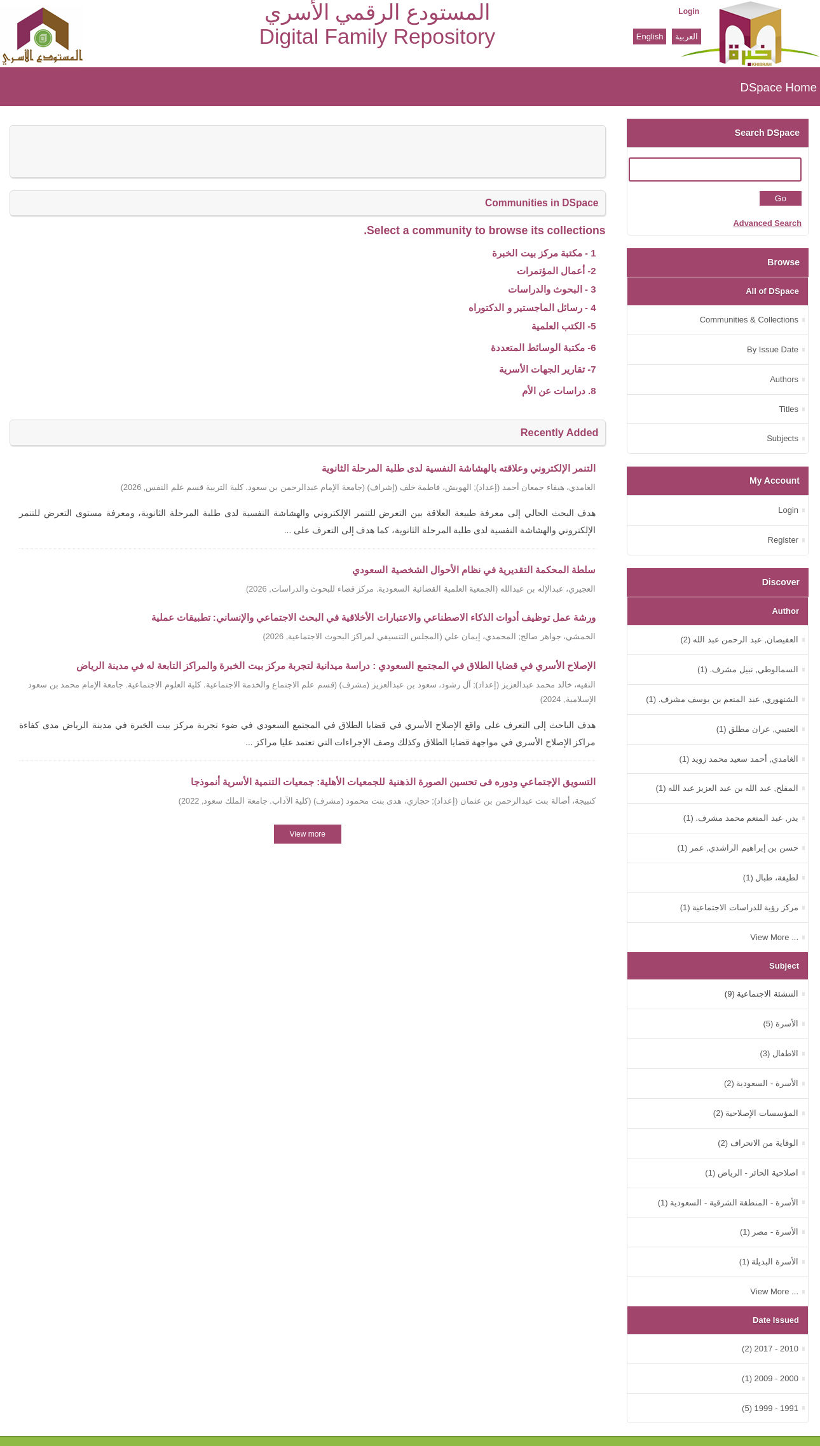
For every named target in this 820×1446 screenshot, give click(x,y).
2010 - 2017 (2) (770, 1348)
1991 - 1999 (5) (770, 1408)
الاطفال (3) (779, 1053)
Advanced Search (768, 223)
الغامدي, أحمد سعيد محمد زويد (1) (738, 759)
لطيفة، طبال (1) (770, 877)
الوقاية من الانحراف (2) (758, 1143)
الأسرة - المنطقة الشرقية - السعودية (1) (728, 1202)
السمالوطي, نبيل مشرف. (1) (747, 669)
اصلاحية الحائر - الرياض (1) (751, 1172)
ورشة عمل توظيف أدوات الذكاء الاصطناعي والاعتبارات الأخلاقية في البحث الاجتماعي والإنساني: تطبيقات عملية (373, 617)
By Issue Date (772, 349)
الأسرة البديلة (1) (768, 1261)
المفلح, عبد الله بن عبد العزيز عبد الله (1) (727, 788)
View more (307, 834)
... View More (774, 937)
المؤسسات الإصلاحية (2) (755, 1113)
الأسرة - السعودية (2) (761, 1083)
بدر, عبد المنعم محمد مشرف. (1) (740, 818)
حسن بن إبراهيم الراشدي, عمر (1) (737, 847)
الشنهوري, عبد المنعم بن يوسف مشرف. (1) (722, 699)
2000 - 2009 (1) (770, 1378)
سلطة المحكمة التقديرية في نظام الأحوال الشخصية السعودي (474, 569)
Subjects (782, 438)
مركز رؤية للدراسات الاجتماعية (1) (739, 907)
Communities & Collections (749, 319)
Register (783, 540)
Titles (788, 409)
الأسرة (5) (780, 1023)
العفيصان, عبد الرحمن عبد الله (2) (739, 639)
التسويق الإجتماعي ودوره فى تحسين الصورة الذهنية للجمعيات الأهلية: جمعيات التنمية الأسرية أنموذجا (393, 781)
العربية (686, 36)
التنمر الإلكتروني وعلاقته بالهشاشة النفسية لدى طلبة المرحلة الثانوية (459, 468)
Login (688, 11)
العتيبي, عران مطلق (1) (757, 729)
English (650, 36)
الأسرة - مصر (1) (769, 1232)
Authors (784, 379)
